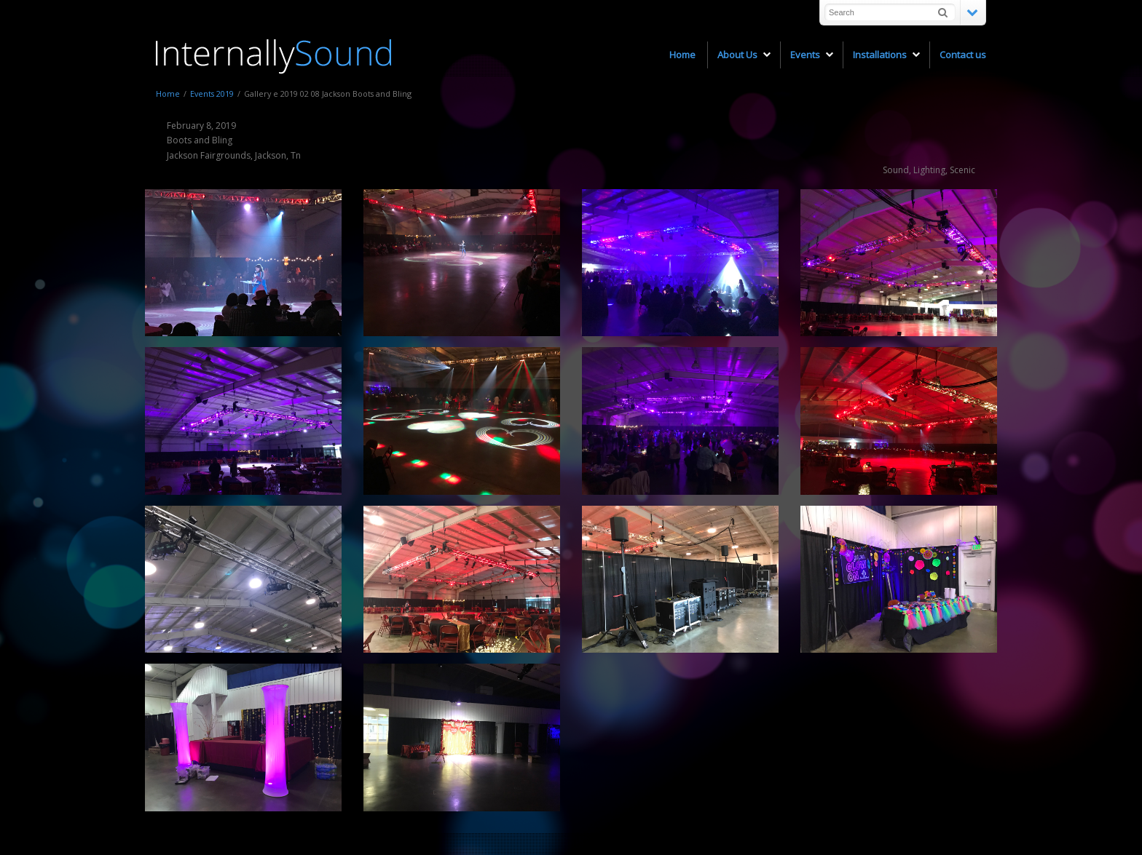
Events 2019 (212, 93)
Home (168, 93)
